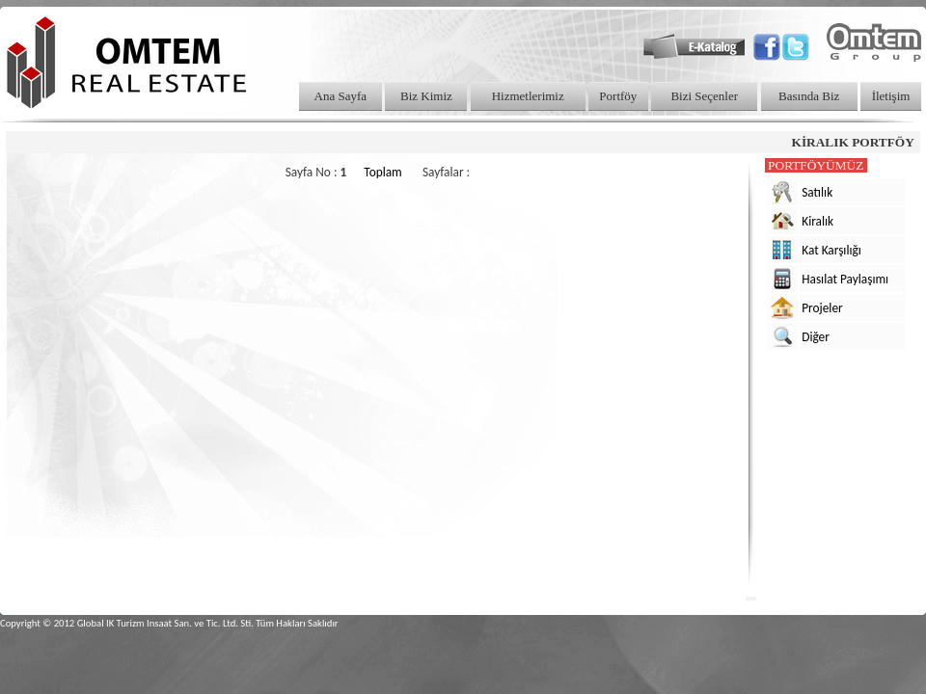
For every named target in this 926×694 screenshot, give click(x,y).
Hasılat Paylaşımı (845, 279)
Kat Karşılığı (831, 250)
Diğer (816, 337)
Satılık (817, 192)
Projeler (822, 308)
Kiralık (817, 221)
